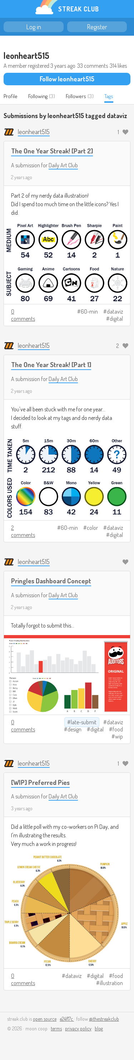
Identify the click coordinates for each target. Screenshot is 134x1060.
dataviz (115, 311)
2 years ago (21, 177)
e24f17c (67, 1019)
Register (97, 27)
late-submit (83, 722)
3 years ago (22, 808)
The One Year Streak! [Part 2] (52, 151)
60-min (89, 311)
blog (99, 1028)
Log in (33, 27)
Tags (108, 96)
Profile (11, 96)
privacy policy (78, 1028)
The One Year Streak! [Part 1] (51, 364)
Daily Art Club (63, 165)
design (74, 729)
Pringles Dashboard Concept (51, 581)
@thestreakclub (104, 1019)
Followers (76, 96)
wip (119, 736)
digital (116, 318)
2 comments (23, 531)
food (118, 729)
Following (38, 96)
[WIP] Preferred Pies (40, 782)
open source (44, 1019)
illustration (111, 983)
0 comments (23, 315)
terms (56, 1028)
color (92, 527)
